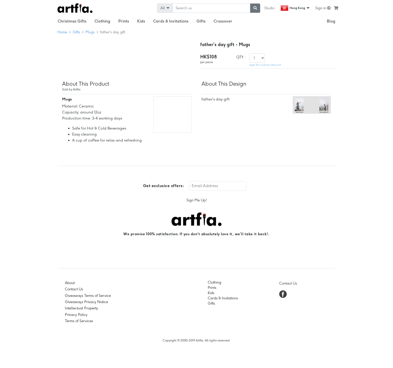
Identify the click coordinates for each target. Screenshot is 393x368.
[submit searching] (255, 8)
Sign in (323, 8)
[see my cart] (336, 8)
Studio (269, 8)
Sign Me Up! (196, 200)
